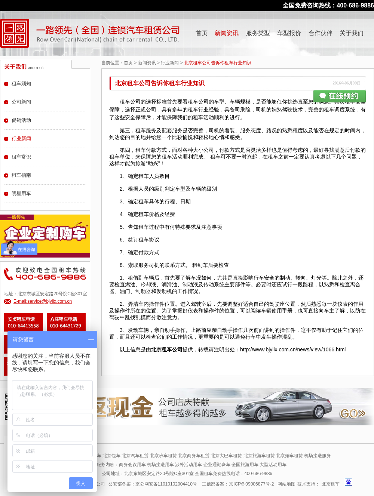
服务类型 (258, 33)
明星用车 (21, 193)
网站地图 (286, 484)
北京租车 (331, 484)
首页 (202, 33)
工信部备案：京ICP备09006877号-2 (238, 484)
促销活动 (21, 120)
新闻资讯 (227, 33)
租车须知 (21, 83)
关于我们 (352, 33)
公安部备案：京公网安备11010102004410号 (152, 484)
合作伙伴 (320, 33)
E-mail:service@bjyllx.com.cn (42, 301)
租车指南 (21, 175)
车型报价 (289, 33)
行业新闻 (170, 62)
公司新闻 (21, 102)
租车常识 (21, 157)
